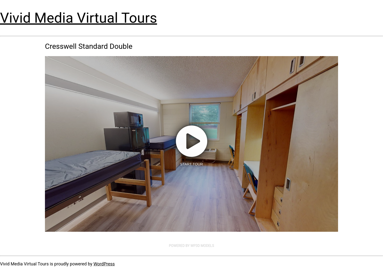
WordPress (104, 263)
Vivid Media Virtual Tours (78, 18)
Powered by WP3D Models (191, 246)
